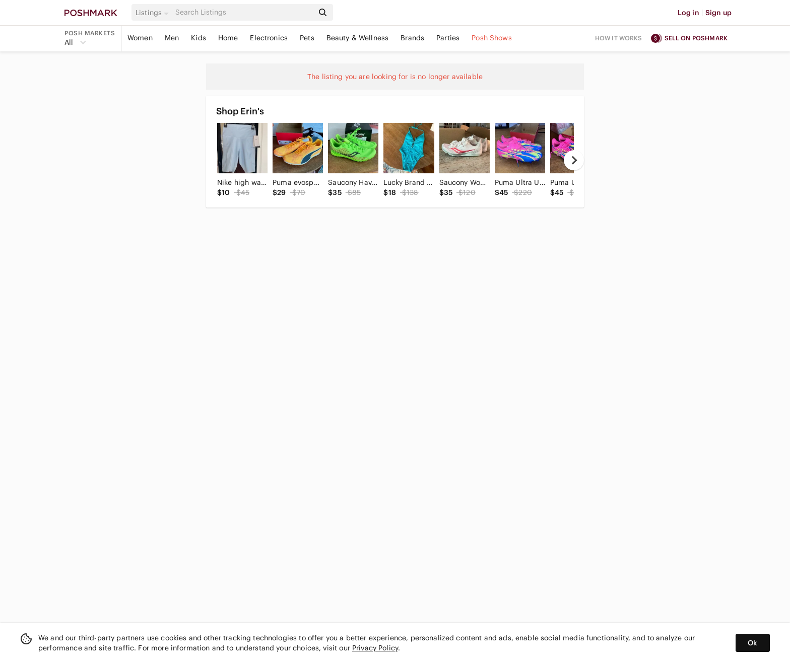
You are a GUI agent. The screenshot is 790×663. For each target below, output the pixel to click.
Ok (752, 642)
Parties (447, 37)
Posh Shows (492, 37)
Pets (307, 37)
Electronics (269, 37)
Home (228, 37)
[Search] (243, 12)
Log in (688, 12)
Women (140, 37)
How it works (618, 38)
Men (172, 37)
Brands (412, 37)
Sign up (718, 12)
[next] (574, 160)
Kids (198, 37)
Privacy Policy (375, 647)
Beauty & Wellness (357, 37)
